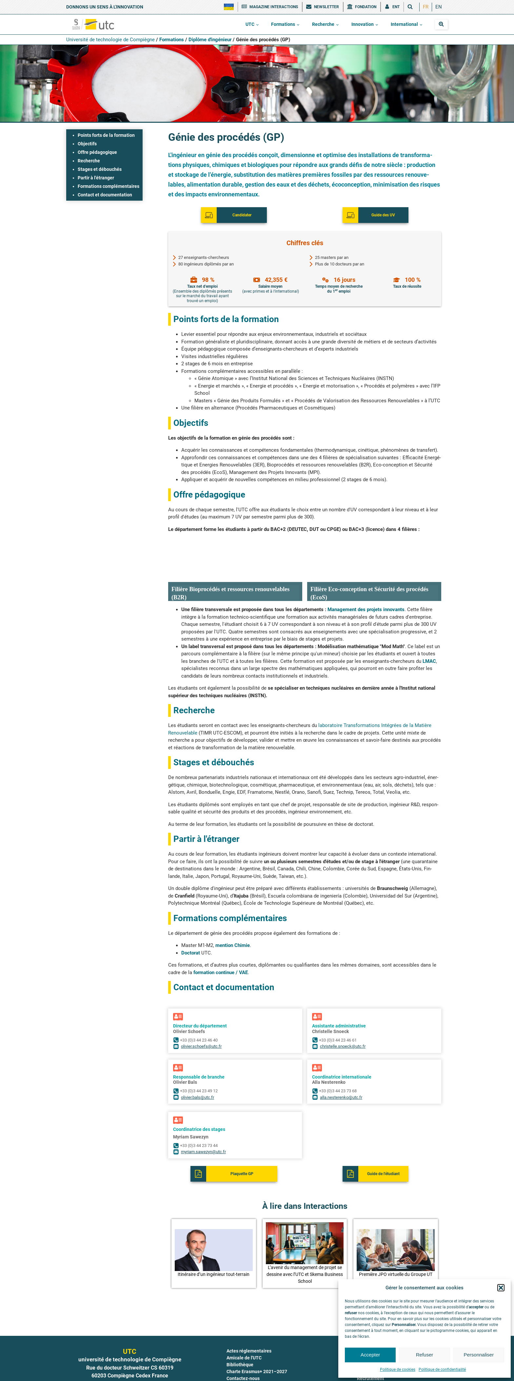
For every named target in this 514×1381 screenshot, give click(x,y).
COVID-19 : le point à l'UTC (254, 1354)
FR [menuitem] (425, 7)
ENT (231, 1368)
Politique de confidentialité (442, 1369)
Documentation (243, 1361)
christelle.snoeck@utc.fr (343, 1015)
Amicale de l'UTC (244, 1327)
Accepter (370, 1354)
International (404, 24)
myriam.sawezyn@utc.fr (203, 1121)
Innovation (362, 24)
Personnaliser (479, 1354)
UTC (250, 24)
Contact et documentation (105, 194)
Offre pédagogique (97, 152)
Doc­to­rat (191, 922)
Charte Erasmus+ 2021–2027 (257, 1341)
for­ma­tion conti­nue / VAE (220, 942)
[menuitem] (426, 7)
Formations (283, 24)
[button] (501, 1287)
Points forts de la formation (106, 135)
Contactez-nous (243, 1348)
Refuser (424, 1354)
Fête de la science (245, 1375)
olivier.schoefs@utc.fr (201, 1015)
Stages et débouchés (100, 169)
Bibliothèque (240, 1334)
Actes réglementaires (249, 1320)
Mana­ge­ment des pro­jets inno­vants (366, 579)
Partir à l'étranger (96, 177)
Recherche (323, 24)
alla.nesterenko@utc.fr (341, 1066)
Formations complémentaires (108, 186)
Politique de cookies (397, 1369)
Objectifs (87, 143)
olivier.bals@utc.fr (197, 1066)
